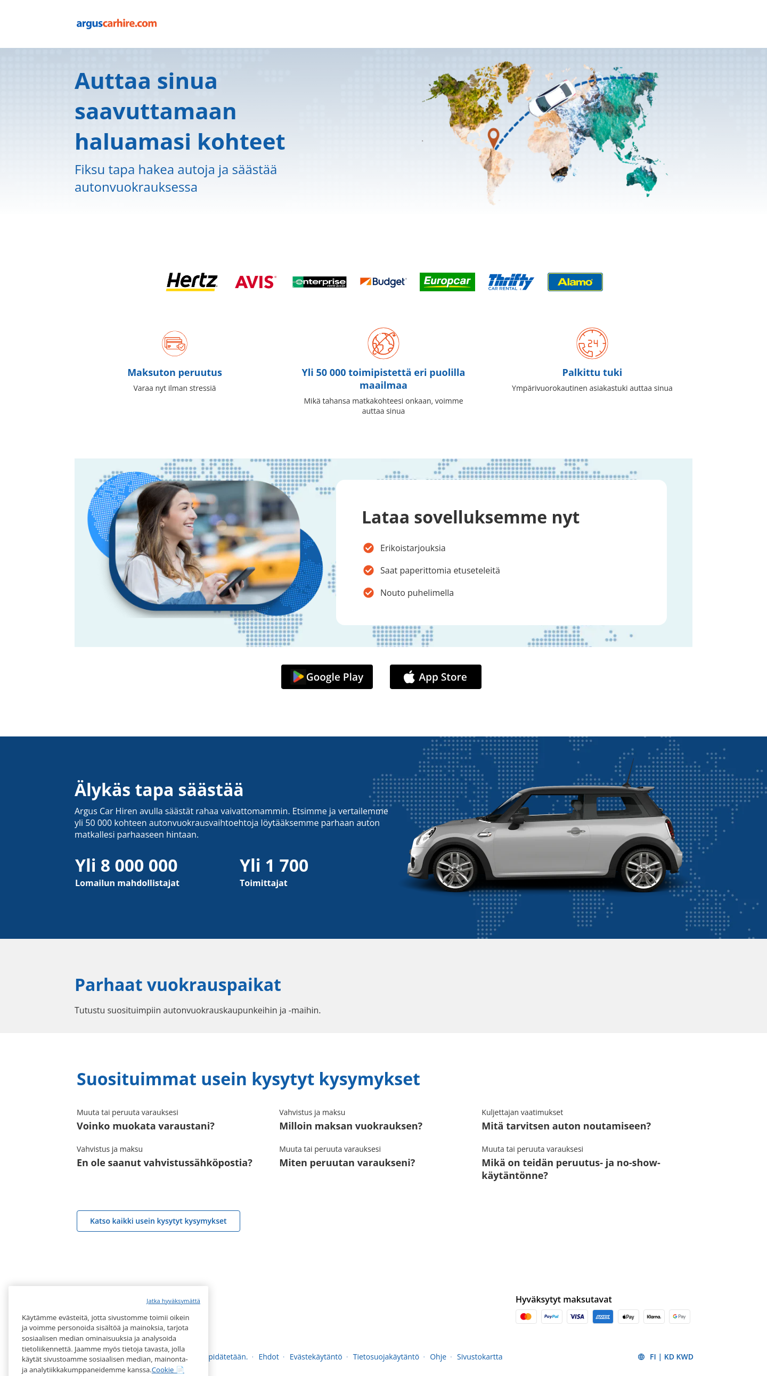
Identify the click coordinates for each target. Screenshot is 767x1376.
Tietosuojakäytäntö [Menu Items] (386, 1357)
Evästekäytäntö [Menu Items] (316, 1357)
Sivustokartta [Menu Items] (480, 1357)
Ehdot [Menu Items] (268, 1357)
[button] (665, 1357)
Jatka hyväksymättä (173, 1336)
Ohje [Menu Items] (438, 1357)
